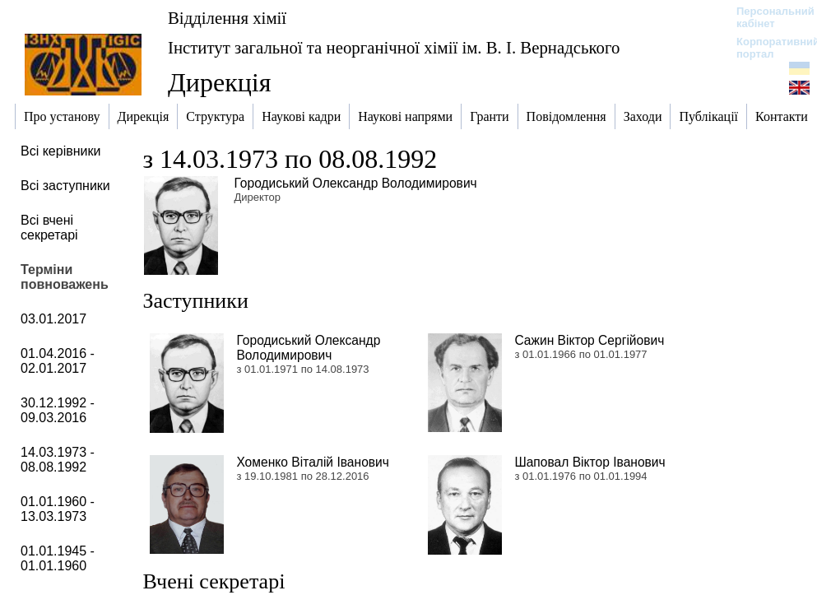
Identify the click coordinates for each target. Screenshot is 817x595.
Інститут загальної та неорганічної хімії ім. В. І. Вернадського (394, 47)
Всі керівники (60, 151)
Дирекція (219, 82)
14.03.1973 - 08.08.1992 (58, 459)
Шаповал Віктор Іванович (589, 462)
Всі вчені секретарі (49, 227)
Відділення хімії (227, 17)
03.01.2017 (53, 319)
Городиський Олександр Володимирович (355, 183)
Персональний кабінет (767, 17)
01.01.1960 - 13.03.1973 (58, 509)
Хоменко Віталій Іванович (312, 462)
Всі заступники (65, 186)
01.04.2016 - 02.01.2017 (58, 360)
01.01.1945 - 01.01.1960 (58, 558)
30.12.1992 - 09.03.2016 (58, 410)
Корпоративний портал (767, 47)
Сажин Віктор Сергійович (589, 340)
